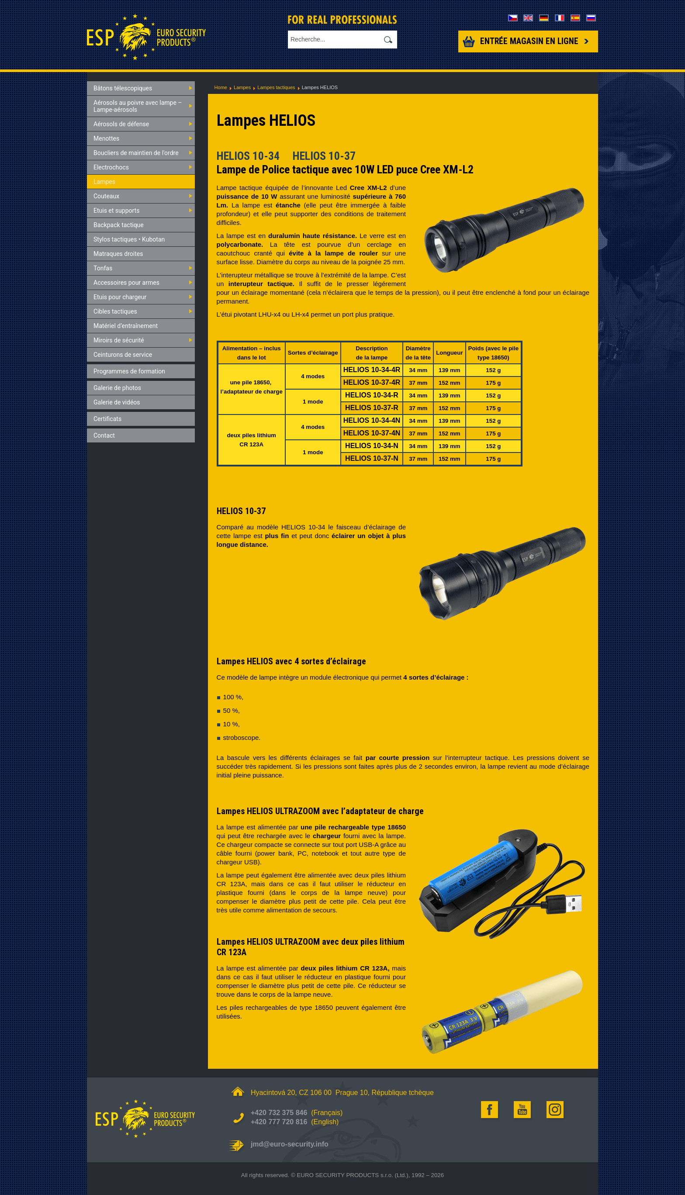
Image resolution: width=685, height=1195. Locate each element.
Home (220, 87)
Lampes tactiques (276, 87)
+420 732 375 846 (279, 1112)
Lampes (242, 87)
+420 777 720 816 (279, 1122)
